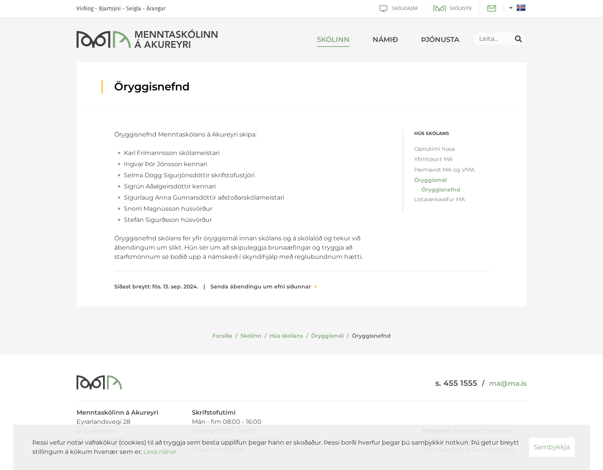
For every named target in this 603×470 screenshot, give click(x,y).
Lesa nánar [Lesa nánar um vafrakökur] (160, 451)
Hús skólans (286, 335)
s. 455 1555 (456, 383)
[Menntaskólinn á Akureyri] (147, 40)
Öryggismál (327, 335)
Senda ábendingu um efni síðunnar (260, 286)
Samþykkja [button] (552, 447)
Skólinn (251, 335)
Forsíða (222, 335)
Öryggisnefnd (371, 335)
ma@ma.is (507, 383)
